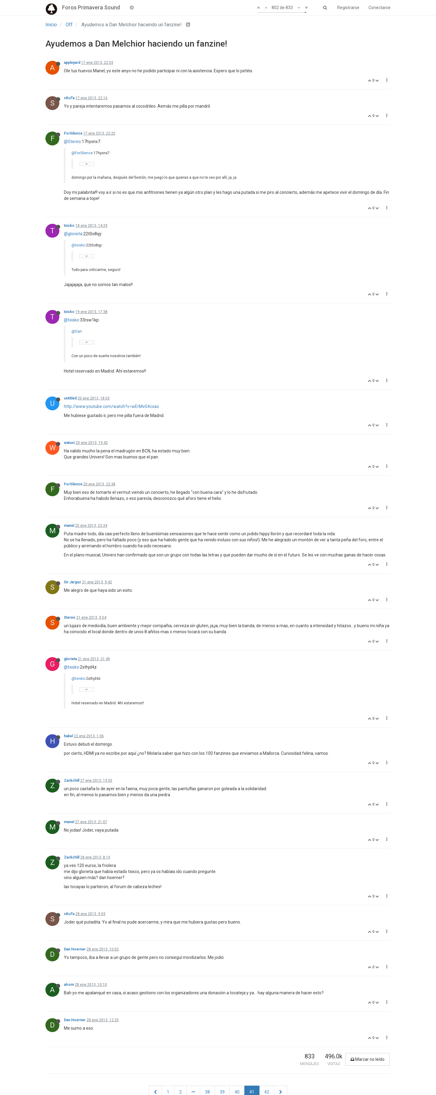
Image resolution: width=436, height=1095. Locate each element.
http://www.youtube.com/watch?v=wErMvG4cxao (111, 406)
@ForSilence (82, 153)
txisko (69, 225)
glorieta (70, 659)
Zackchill (71, 780)
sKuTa (69, 98)
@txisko (78, 245)
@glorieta (73, 233)
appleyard (72, 62)
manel (69, 525)
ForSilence (73, 133)
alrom (69, 985)
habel (68, 736)
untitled (70, 398)
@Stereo (72, 141)
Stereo (69, 617)
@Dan (76, 331)
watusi (69, 443)
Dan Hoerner (75, 949)
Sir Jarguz (72, 582)
